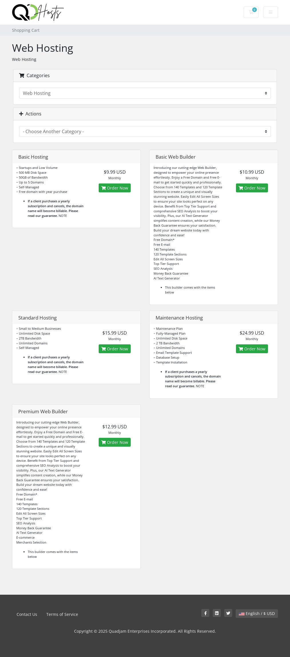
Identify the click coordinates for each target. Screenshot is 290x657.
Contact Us (27, 614)
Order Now (114, 188)
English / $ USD (257, 613)
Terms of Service (62, 614)
